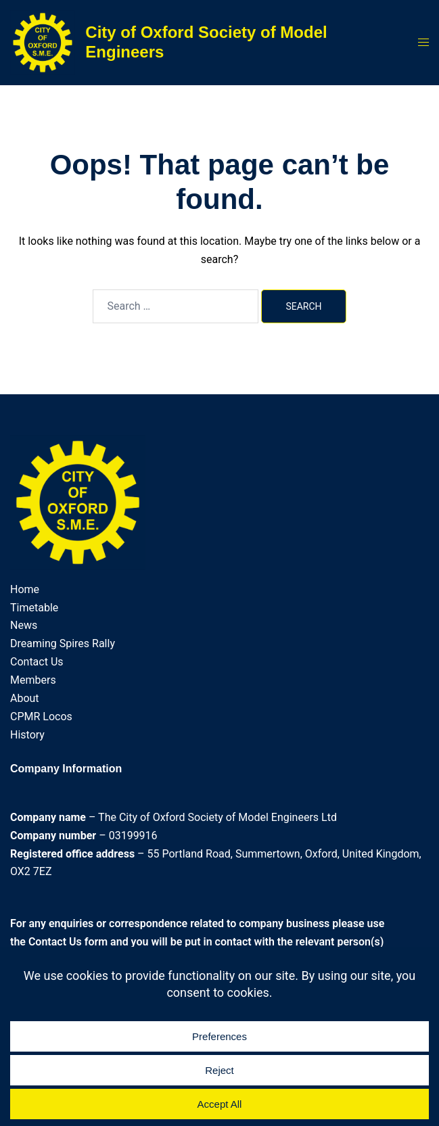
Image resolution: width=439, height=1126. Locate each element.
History (27, 734)
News (23, 625)
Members (33, 680)
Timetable (34, 607)
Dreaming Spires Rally (62, 643)
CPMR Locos (41, 716)
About (24, 698)
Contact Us (37, 661)
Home (24, 589)
